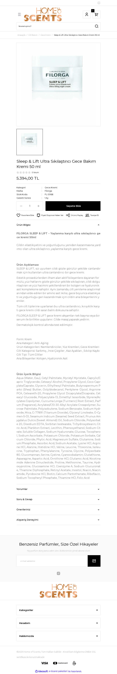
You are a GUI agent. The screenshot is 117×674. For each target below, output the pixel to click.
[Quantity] (29, 206)
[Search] (58, 26)
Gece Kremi (51, 187)
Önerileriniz (23, 509)
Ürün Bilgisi (23, 224)
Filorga (48, 191)
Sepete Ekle (73, 206)
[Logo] (43, 14)
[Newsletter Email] (58, 561)
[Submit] (94, 561)
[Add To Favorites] (25, 215)
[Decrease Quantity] (21, 206)
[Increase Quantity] (38, 206)
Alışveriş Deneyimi (27, 519)
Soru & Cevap (24, 499)
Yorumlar (22, 489)
